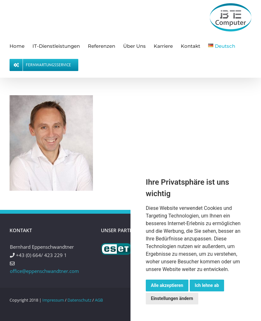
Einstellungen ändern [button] (172, 298)
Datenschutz (79, 300)
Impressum (53, 300)
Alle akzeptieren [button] (167, 285)
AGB (99, 300)
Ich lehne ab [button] (207, 285)
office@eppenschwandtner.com (44, 271)
